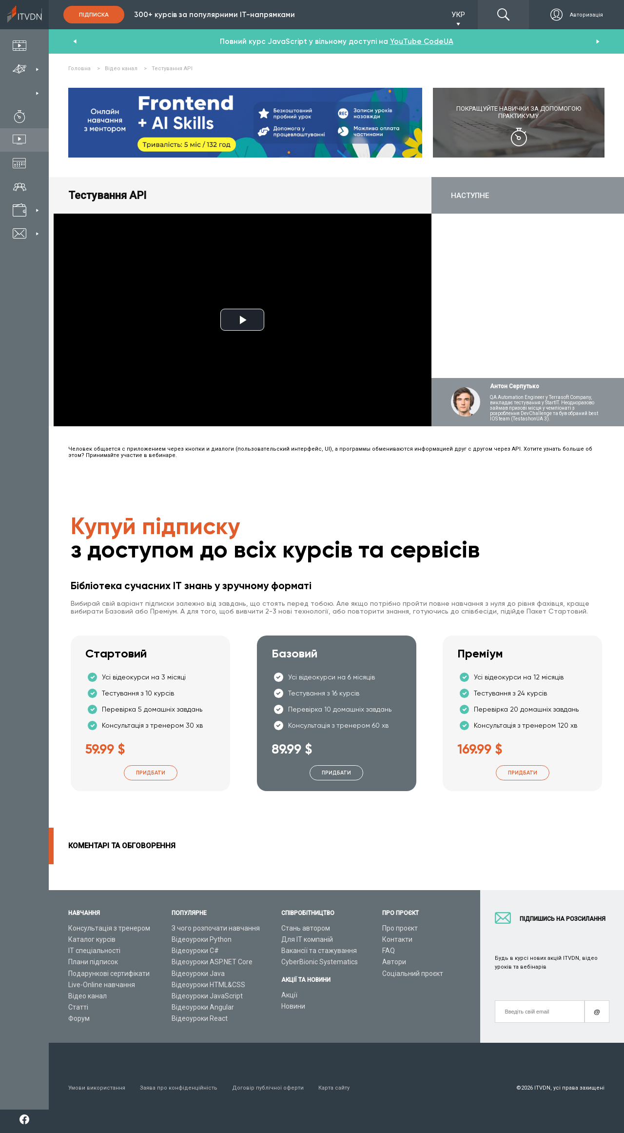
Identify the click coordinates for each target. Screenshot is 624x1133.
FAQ (388, 950)
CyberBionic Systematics (319, 962)
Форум (79, 1018)
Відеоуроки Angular (203, 1007)
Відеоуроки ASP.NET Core (212, 962)
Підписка (94, 14)
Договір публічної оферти (268, 1088)
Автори (394, 962)
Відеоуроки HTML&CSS (208, 985)
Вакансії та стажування (319, 950)
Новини (293, 1006)
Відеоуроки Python (202, 939)
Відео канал (87, 996)
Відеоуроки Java (198, 973)
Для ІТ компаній (307, 939)
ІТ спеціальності (94, 950)
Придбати (150, 773)
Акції (289, 995)
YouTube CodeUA (421, 41)
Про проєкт (400, 928)
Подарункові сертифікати (109, 973)
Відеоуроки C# (195, 950)
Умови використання (96, 1088)
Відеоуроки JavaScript (207, 996)
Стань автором (305, 928)
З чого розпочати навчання (216, 928)
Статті (78, 1007)
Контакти (397, 939)
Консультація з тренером (109, 928)
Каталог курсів (92, 939)
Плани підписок (93, 962)
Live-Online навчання (101, 985)
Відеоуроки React (200, 1018)
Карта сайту (334, 1088)
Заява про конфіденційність (178, 1088)
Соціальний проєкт (412, 973)
